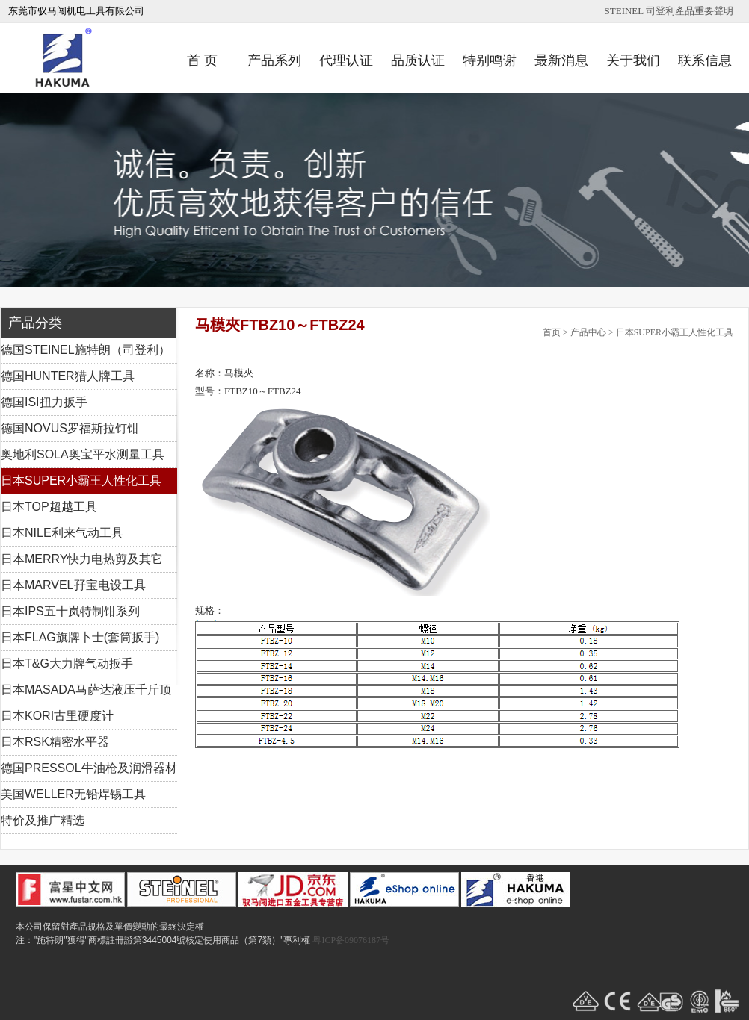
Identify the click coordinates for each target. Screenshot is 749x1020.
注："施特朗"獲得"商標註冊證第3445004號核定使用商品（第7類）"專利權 (163, 940)
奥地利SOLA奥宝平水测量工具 (82, 454)
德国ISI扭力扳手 (44, 402)
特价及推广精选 (42, 820)
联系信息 (705, 60)
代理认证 (346, 60)
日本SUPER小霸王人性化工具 (81, 480)
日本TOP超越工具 (49, 506)
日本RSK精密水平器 (55, 742)
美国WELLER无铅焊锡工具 (73, 794)
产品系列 (274, 60)
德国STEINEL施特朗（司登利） (85, 349)
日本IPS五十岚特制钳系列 (70, 611)
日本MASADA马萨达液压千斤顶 (86, 689)
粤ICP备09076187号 (350, 940)
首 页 (202, 60)
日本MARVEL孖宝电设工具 (73, 585)
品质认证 (418, 60)
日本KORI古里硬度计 (57, 715)
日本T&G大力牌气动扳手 (67, 663)
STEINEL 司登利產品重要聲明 (669, 10)
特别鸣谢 (490, 60)
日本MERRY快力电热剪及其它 (82, 559)
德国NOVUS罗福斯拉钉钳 (70, 428)
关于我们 (633, 60)
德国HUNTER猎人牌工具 (68, 376)
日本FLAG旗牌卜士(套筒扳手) (80, 637)
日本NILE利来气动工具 (62, 532)
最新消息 (561, 60)
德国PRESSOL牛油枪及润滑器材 (89, 768)
